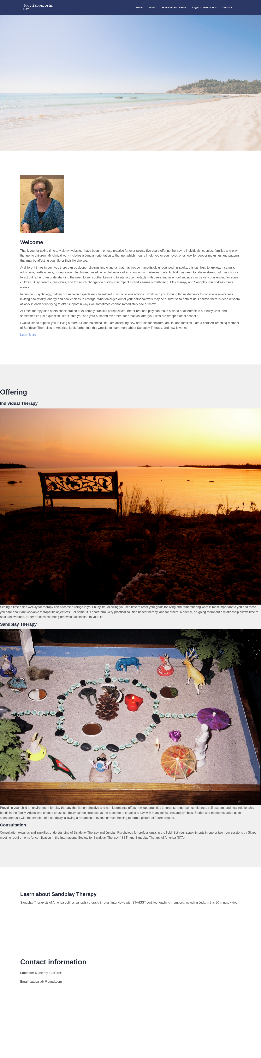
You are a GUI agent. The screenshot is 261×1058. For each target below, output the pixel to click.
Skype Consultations (204, 7)
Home (139, 7)
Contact (227, 7)
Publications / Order (174, 7)
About (152, 7)
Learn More (28, 334)
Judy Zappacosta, (38, 5)
